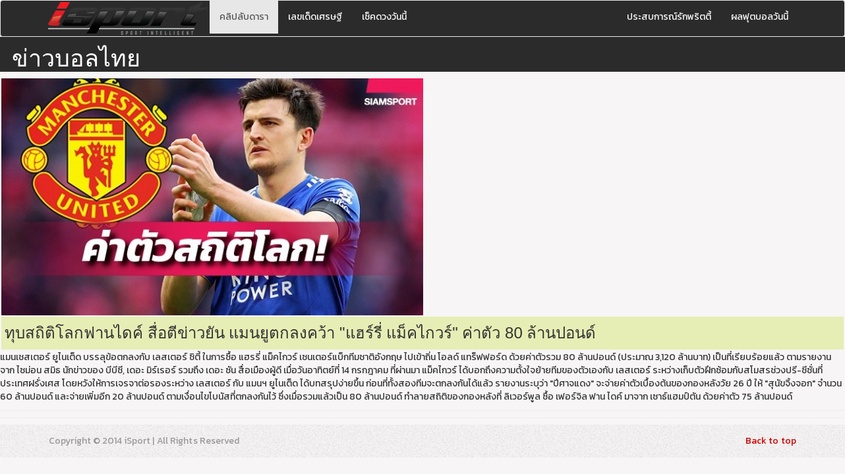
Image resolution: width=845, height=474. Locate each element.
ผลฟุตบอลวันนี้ (759, 17)
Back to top (770, 441)
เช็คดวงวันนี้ (384, 17)
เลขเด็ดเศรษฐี (315, 17)
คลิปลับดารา (243, 17)
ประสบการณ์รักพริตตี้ (669, 17)
